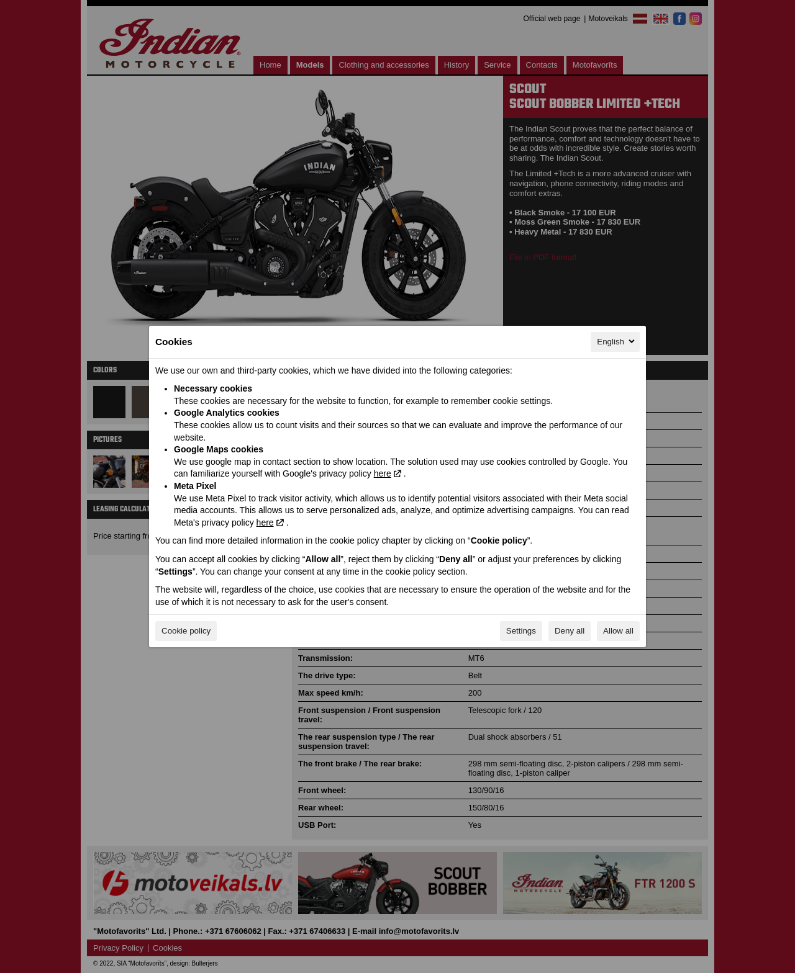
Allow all (618, 630)
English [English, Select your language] (617, 341)
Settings (521, 630)
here (382, 473)
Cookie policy (186, 630)
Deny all (569, 630)
